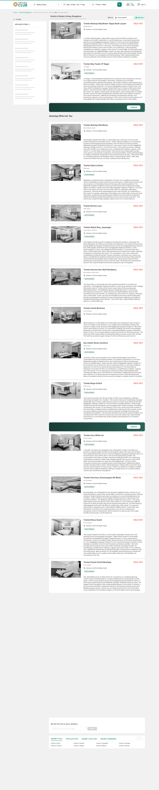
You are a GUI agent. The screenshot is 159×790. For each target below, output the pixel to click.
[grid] (97, 366)
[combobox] (47, 5)
